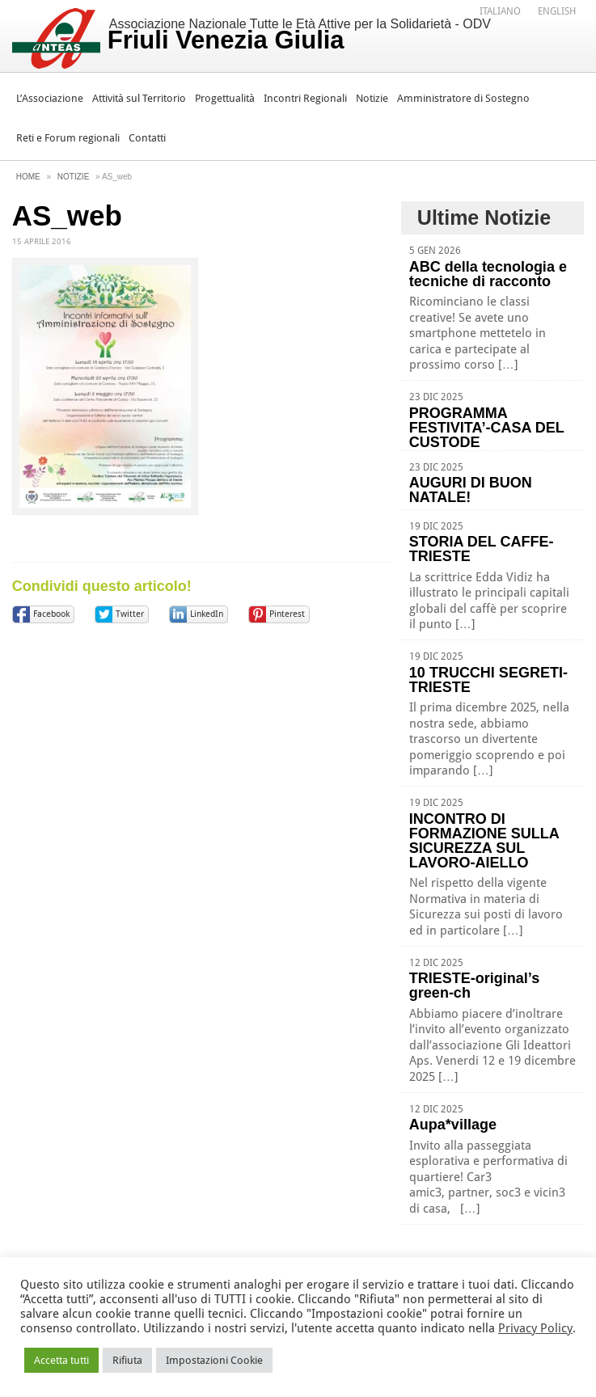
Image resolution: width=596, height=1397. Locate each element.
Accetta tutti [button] (61, 1360)
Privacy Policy (535, 1328)
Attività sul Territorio (139, 98)
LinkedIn (206, 614)
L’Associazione (49, 98)
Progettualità (225, 98)
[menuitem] (500, 10)
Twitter (130, 614)
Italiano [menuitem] (500, 11)
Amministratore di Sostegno (463, 98)
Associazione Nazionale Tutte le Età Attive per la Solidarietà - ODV (299, 35)
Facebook (51, 614)
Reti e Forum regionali (68, 138)
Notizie (372, 98)
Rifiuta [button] (127, 1360)
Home (28, 176)
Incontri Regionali (305, 98)
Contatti (147, 138)
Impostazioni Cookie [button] (214, 1360)
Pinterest (287, 614)
